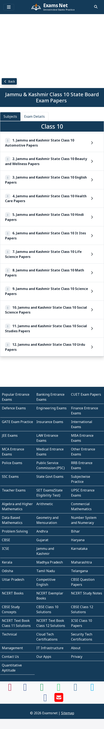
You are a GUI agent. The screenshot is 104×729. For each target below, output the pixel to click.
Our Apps (43, 656)
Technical (9, 634)
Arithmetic (44, 504)
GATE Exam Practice (17, 421)
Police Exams (12, 463)
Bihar (75, 531)
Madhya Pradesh (49, 562)
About (75, 648)
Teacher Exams (14, 490)
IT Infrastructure (49, 648)
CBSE (6, 540)
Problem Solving (15, 531)
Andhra (42, 531)
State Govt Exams (49, 476)
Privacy (76, 656)
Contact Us (10, 656)
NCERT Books (13, 593)
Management (12, 648)
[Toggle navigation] (8, 7)
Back (9, 81)
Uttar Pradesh (13, 579)
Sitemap (67, 713)
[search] (96, 7)
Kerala (7, 562)
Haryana (77, 540)
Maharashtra (81, 562)
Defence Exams (14, 408)
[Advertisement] (52, 45)
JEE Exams (10, 435)
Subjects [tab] (10, 116)
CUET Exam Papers (86, 394)
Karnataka (79, 548)
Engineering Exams (51, 408)
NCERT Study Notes (86, 593)
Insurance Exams (49, 421)
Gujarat (42, 540)
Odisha (7, 571)
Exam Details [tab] (34, 116)
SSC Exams (10, 476)
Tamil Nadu (45, 571)
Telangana (79, 571)
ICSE (5, 548)
